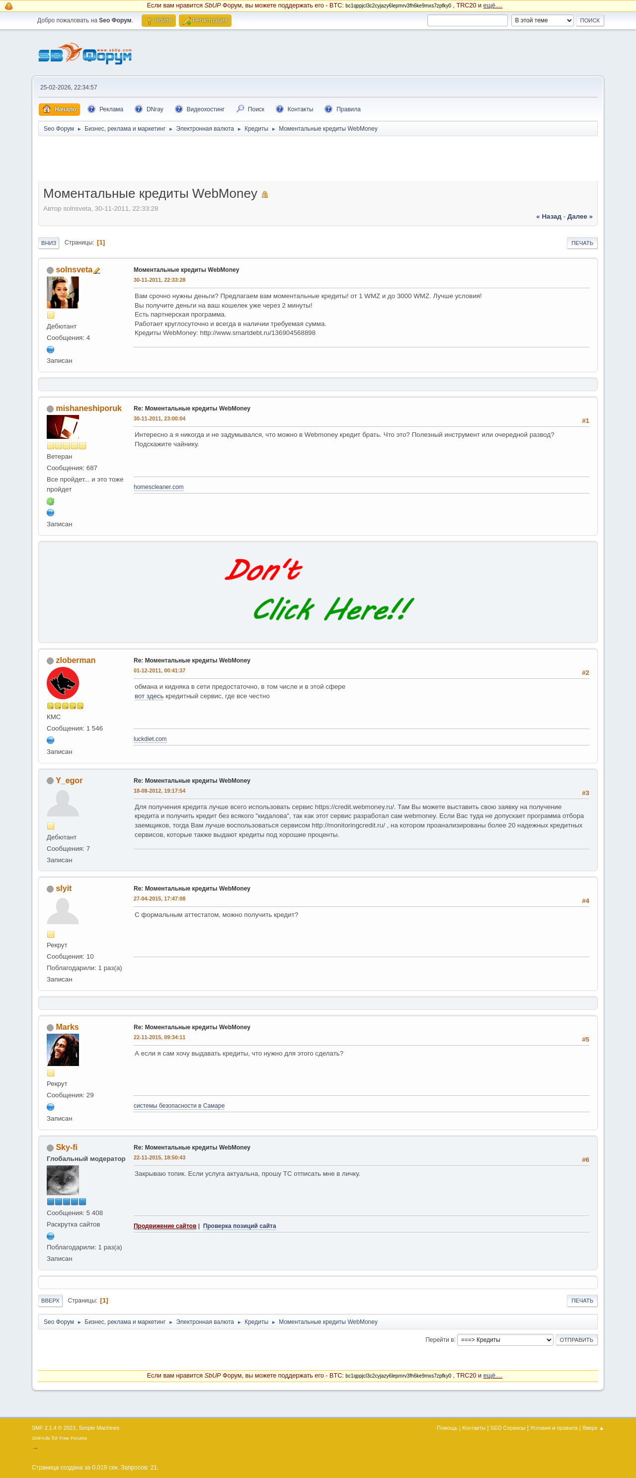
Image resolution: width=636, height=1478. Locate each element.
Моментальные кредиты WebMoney (186, 269)
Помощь (447, 1428)
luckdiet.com (150, 739)
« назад (548, 216)
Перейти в (439, 1339)
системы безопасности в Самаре (179, 1105)
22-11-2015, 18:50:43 (159, 1157)
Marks (67, 1027)
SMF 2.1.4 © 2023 (54, 1428)
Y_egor (69, 780)
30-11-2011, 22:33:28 (159, 280)
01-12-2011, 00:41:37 (159, 670)
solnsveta (74, 269)
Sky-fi (67, 1147)
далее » (580, 216)
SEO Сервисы (507, 1428)
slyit (64, 888)
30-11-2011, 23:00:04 (159, 418)
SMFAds (41, 1438)
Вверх (50, 1301)
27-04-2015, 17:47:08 (159, 899)
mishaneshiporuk (88, 408)
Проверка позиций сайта (239, 1226)
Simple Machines (99, 1428)
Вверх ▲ (593, 1428)
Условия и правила (553, 1428)
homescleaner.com (159, 487)
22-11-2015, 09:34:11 (159, 1037)
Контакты (474, 1428)
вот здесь (149, 696)
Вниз (48, 243)
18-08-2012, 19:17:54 (159, 791)
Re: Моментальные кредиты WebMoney (192, 408)
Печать (582, 243)
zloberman (75, 660)
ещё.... (493, 5)
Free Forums (73, 1438)
